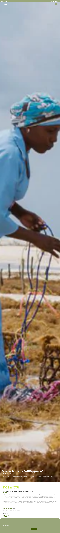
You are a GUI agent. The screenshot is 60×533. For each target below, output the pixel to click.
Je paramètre (26, 528)
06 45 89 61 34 (5, 1)
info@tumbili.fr (56, 1)
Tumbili (5, 4)
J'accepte (34, 528)
